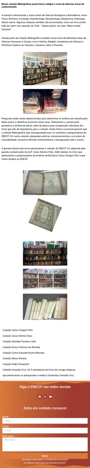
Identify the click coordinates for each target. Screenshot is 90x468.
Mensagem (8, 436)
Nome (5, 417)
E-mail (5, 426)
